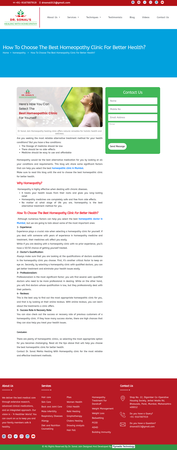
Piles (69, 397)
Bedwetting (98, 418)
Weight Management (102, 408)
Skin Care (46, 402)
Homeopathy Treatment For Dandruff (99, 400)
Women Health (74, 402)
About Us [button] (52, 17)
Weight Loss (98, 413)
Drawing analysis (75, 425)
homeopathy (19, 52)
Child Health (73, 406)
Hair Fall (71, 430)
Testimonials (115, 17)
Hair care (46, 397)
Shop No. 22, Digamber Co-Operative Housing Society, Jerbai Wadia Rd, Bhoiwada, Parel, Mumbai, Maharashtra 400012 (150, 402)
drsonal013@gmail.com (54, 2)
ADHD (95, 427)
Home (6, 52)
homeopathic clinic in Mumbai (67, 168)
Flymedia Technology (123, 446)
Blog (132, 17)
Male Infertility (49, 411)
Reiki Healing (73, 411)
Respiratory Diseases (52, 416)
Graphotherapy (74, 416)
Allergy (45, 420)
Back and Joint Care (51, 406)
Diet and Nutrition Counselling (50, 427)
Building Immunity (101, 432)
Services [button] (72, 17)
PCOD (95, 422)
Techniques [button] (92, 17)
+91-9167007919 (25, 2)
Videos (146, 17)
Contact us (163, 17)
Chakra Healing (75, 420)
